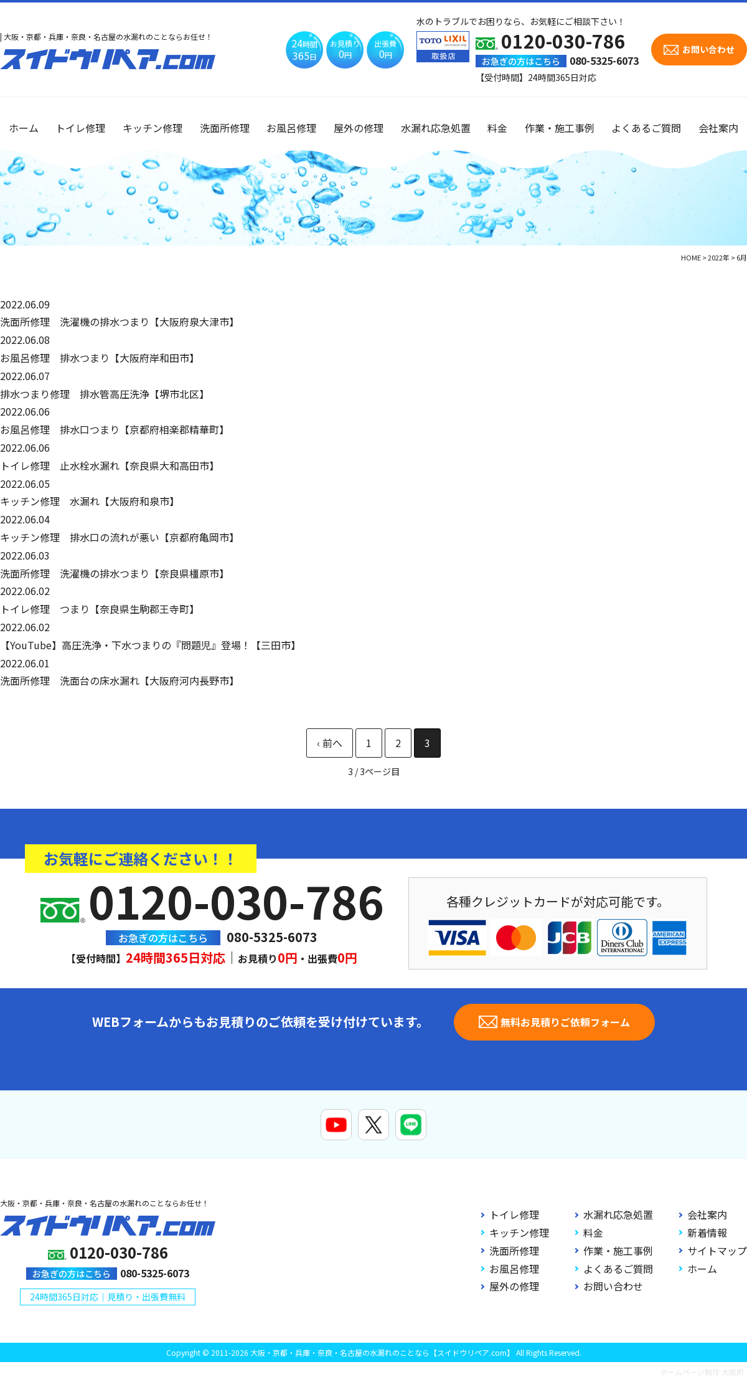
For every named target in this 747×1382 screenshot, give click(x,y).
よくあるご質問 (646, 127)
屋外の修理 (358, 127)
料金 (497, 127)
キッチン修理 (152, 127)
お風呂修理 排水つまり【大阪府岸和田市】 (99, 357)
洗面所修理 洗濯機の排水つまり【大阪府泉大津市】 (119, 321)
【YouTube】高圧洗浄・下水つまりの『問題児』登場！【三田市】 (150, 644)
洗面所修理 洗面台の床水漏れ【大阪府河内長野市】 (119, 680)
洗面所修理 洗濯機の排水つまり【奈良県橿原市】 (114, 573)
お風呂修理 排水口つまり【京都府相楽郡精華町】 (114, 429)
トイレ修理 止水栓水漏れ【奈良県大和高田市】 (109, 465)
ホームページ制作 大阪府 (702, 1371)
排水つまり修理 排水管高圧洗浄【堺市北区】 (104, 393)
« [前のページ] (329, 743)
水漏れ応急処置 (436, 127)
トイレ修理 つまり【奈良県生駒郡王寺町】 (99, 608)
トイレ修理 (80, 127)
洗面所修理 (225, 127)
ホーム (24, 127)
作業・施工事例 (559, 127)
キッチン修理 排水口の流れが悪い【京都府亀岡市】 (119, 537)
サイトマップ (717, 1250)
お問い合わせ (613, 1286)
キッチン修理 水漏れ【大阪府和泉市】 (89, 500)
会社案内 (718, 127)
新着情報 (707, 1232)
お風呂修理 (291, 127)
